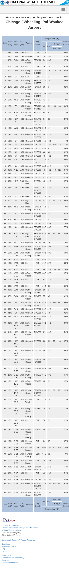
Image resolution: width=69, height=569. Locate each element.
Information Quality (9, 546)
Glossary (5, 551)
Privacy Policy (7, 555)
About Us (5, 560)
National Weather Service (11, 530)
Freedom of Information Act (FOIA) (15, 558)
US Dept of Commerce (10, 525)
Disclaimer (6, 544)
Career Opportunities (10, 563)
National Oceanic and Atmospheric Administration (21, 528)
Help (3, 549)
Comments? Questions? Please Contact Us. (18, 540)
